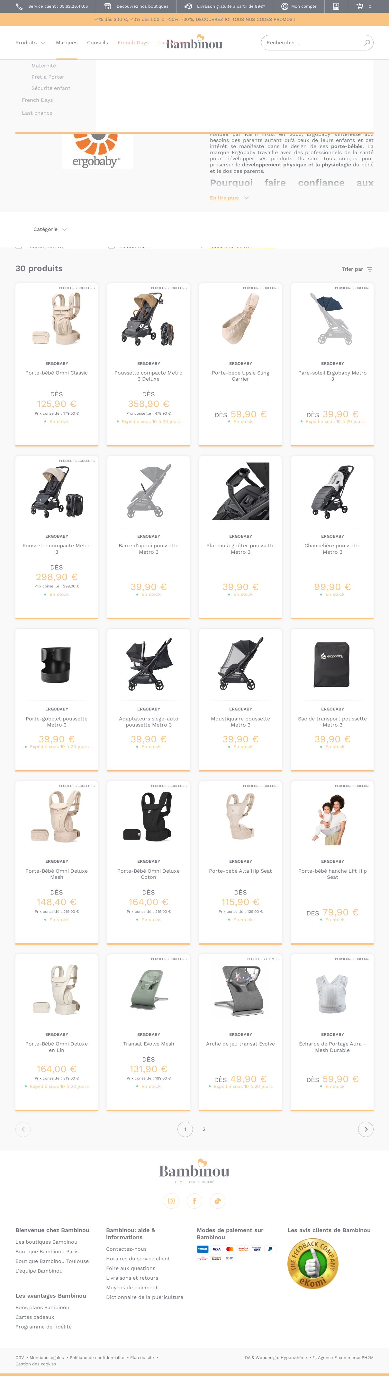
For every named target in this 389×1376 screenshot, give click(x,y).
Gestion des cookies (35, 1364)
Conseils (97, 43)
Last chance (173, 43)
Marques (66, 43)
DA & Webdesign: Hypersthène (276, 1357)
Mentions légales (47, 1357)
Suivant (366, 1129)
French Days (133, 43)
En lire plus (224, 198)
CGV (19, 1357)
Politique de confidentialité (97, 1357)
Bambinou (194, 42)
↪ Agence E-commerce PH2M (343, 1357)
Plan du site (142, 1357)
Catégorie (45, 229)
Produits (26, 43)
